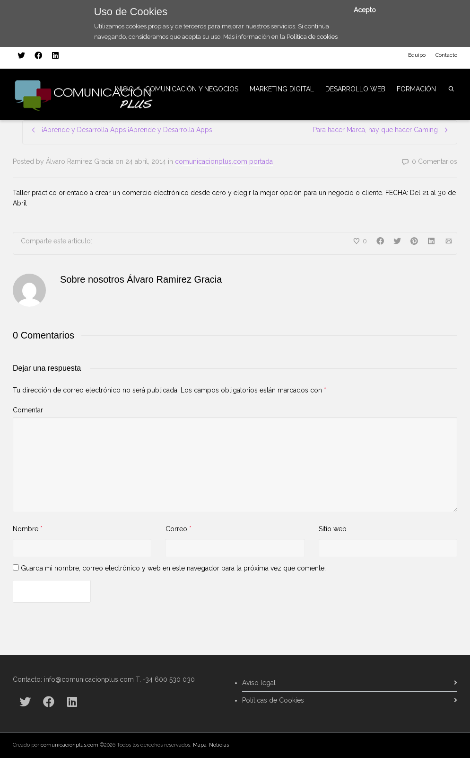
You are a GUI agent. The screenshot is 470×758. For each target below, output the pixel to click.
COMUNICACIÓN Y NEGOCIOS (191, 89)
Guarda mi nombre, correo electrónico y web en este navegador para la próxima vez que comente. (173, 568)
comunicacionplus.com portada (224, 161)
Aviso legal (259, 683)
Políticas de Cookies (273, 700)
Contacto (446, 55)
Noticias (219, 745)
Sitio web (333, 529)
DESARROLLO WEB (355, 89)
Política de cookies (312, 36)
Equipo (417, 55)
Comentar (28, 410)
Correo (176, 529)
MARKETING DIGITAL (282, 89)
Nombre (25, 529)
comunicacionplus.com (69, 745)
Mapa (200, 745)
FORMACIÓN (416, 89)
